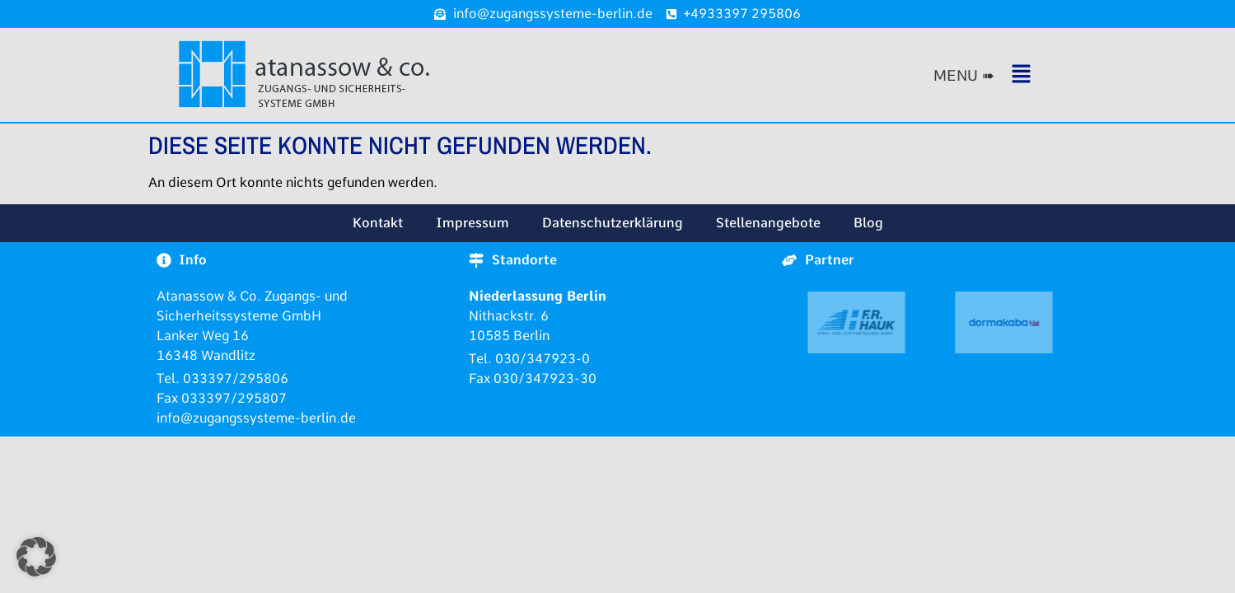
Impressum (472, 223)
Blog (868, 223)
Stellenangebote (768, 223)
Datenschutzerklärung (612, 223)
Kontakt (378, 223)
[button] (1001, 75)
